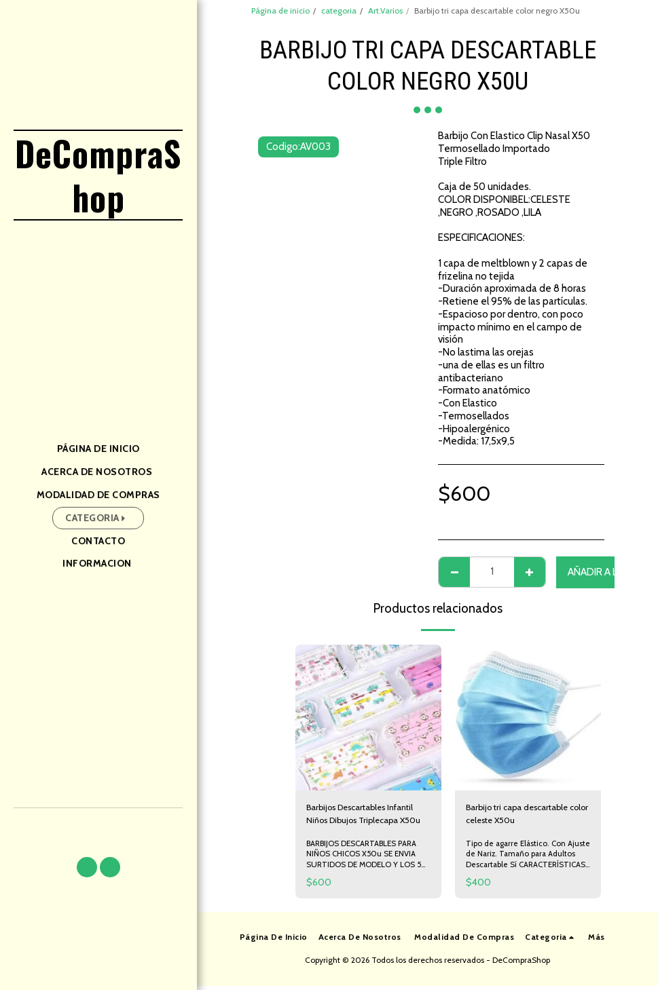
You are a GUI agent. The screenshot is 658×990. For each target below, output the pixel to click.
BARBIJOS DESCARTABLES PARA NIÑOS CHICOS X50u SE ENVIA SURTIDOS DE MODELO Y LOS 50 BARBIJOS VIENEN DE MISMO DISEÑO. (368, 868)
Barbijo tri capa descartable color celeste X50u (526, 817)
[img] (368, 718)
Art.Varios (385, 10)
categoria (339, 10)
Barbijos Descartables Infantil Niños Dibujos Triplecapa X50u (354, 817)
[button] (87, 867)
